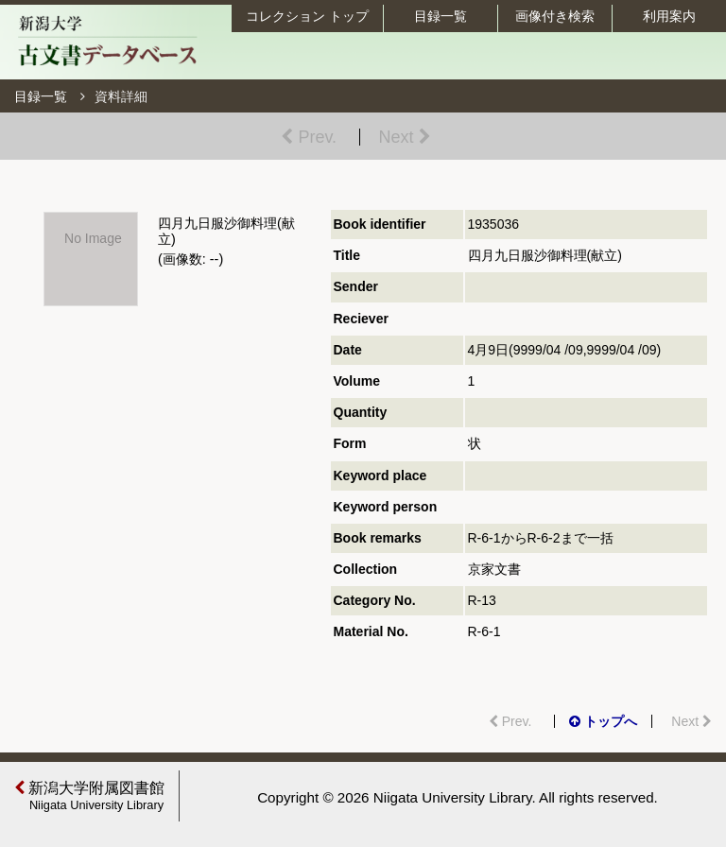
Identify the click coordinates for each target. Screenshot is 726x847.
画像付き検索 (555, 16)
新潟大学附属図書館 (91, 796)
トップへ (603, 721)
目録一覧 (440, 16)
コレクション (307, 16)
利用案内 (669, 16)
